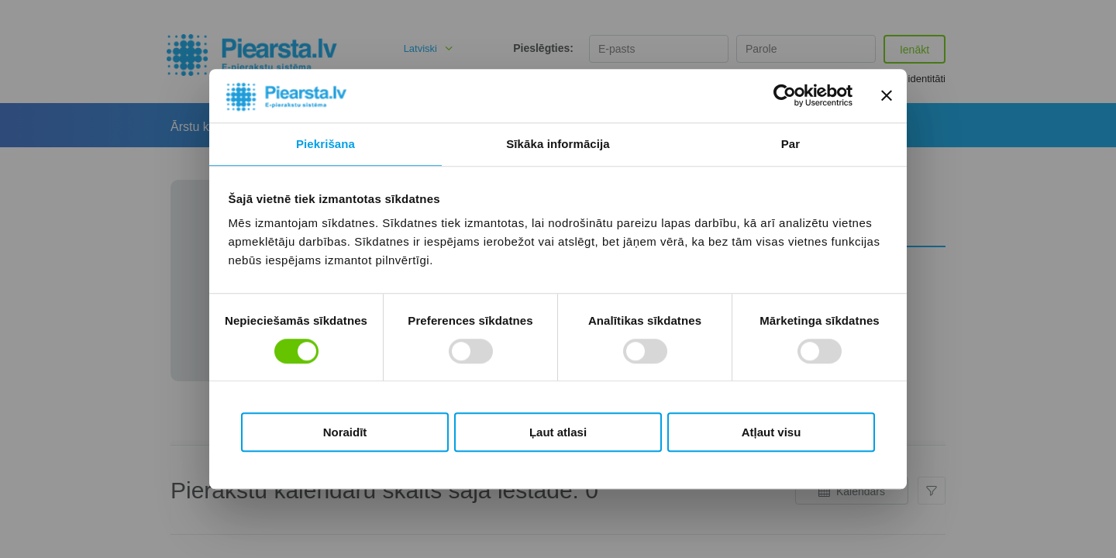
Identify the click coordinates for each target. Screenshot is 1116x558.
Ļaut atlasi (558, 432)
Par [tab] (791, 143)
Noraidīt (345, 432)
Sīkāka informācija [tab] (558, 143)
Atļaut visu (771, 432)
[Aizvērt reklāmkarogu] (886, 96)
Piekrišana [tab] (325, 143)
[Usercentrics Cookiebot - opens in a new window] (784, 96)
